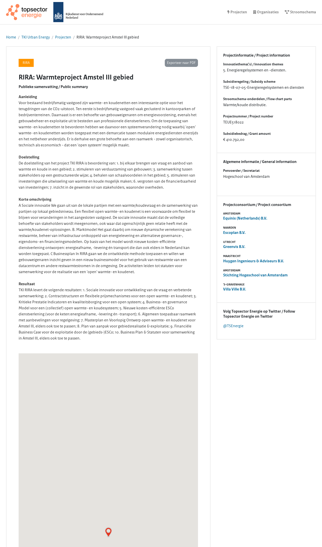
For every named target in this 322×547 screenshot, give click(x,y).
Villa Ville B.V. (234, 289)
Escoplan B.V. (234, 233)
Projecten (63, 37)
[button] (108, 532)
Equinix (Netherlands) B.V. (245, 218)
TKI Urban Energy (35, 37)
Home (11, 37)
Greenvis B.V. (234, 247)
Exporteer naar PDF (181, 63)
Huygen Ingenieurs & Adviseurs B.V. (253, 261)
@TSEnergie (233, 326)
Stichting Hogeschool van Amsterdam (255, 275)
